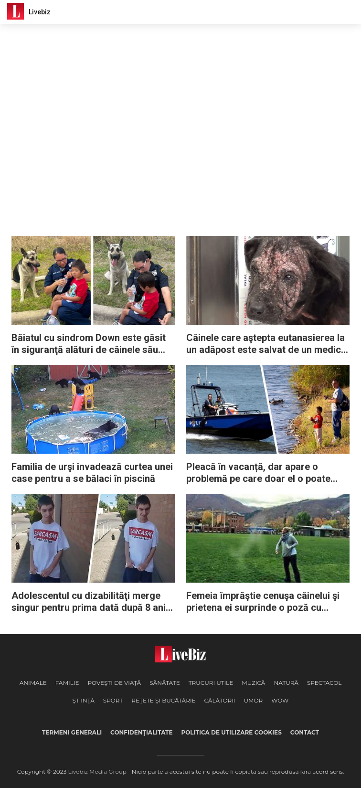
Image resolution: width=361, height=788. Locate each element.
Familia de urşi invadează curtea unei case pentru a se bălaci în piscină (92, 472)
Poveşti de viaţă (114, 682)
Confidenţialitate (141, 732)
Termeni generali (72, 732)
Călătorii (219, 700)
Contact (304, 732)
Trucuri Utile (211, 682)
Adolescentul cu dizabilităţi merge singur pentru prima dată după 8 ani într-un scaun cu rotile (88, 602)
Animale (33, 682)
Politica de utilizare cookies (231, 732)
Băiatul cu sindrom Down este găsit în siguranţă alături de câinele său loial (88, 344)
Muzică (253, 682)
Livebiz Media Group (97, 771)
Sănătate (164, 682)
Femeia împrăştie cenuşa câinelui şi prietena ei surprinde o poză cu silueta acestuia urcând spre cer (263, 602)
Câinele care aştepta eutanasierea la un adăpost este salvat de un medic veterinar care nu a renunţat (265, 344)
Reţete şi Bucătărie (163, 700)
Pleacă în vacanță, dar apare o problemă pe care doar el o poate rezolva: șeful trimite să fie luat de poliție (260, 473)
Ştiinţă (84, 700)
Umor (253, 700)
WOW (279, 700)
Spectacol (324, 682)
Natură (286, 682)
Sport (113, 700)
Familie (67, 682)
